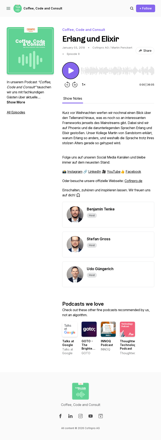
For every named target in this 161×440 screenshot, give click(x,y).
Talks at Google (68, 343)
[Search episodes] (132, 8)
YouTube (114, 171)
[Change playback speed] (83, 84)
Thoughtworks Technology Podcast (131, 344)
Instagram (74, 171)
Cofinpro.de (133, 181)
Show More (16, 102)
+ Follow (145, 8)
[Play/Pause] (70, 70)
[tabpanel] (108, 156)
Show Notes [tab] (72, 98)
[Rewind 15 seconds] (67, 84)
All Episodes (16, 112)
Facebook (133, 171)
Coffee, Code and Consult (42, 8)
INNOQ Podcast (107, 343)
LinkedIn (94, 171)
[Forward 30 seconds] (75, 84)
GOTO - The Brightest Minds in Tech (88, 348)
